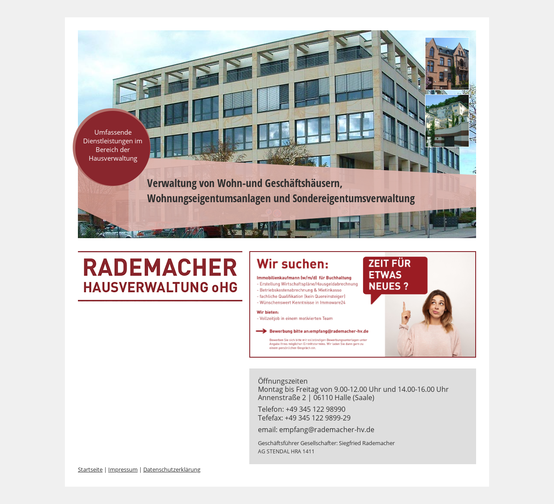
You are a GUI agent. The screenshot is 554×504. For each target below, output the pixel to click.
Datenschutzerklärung (171, 469)
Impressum (123, 469)
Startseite (90, 469)
